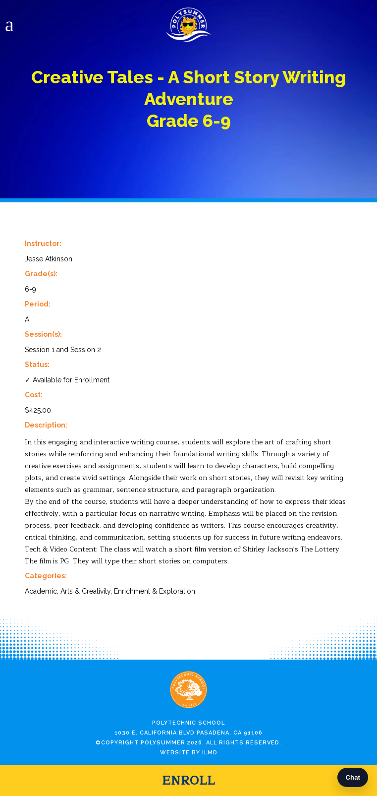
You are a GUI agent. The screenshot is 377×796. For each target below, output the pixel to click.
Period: (38, 304)
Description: (46, 425)
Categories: (46, 576)
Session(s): (43, 334)
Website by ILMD (188, 752)
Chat (352, 777)
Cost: (34, 395)
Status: (37, 364)
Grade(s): (41, 274)
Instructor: (43, 243)
